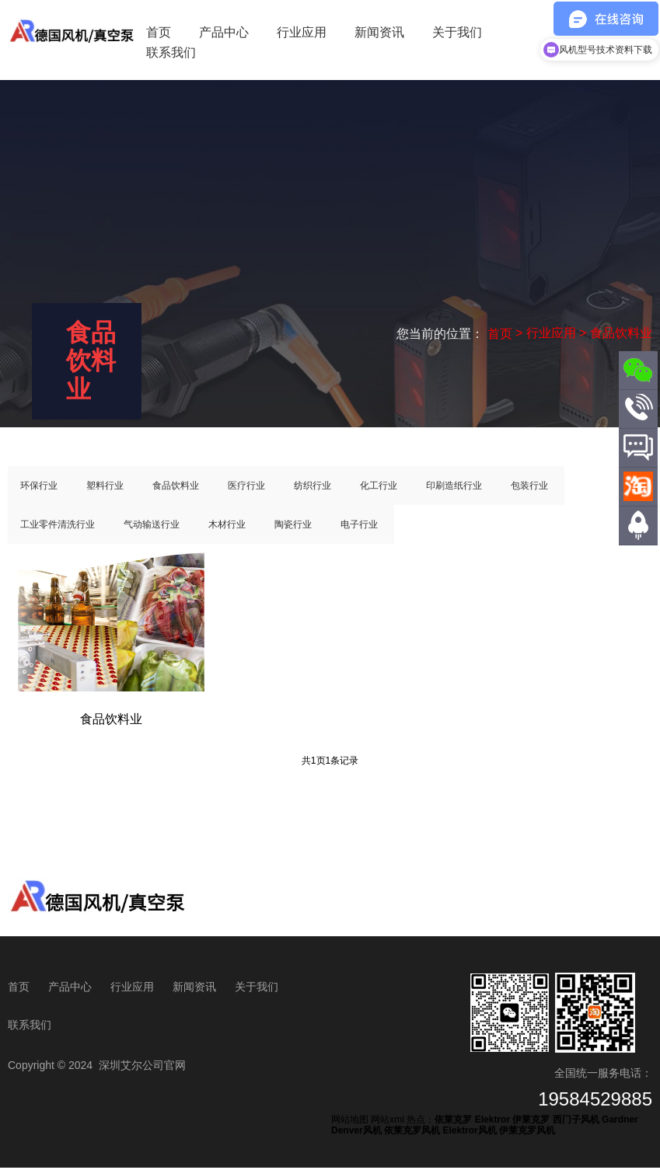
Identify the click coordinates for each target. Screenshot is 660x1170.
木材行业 (227, 526)
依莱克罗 (453, 1122)
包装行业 (529, 487)
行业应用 (302, 32)
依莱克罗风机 (412, 1133)
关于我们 (457, 32)
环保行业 (39, 487)
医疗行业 (246, 487)
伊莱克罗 (531, 1122)
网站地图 (349, 1122)
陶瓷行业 (293, 526)
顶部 (638, 553)
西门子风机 (576, 1122)
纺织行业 (312, 487)
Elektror (492, 1122)
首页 (158, 32)
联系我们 (171, 52)
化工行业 (378, 487)
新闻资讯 (379, 32)
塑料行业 (105, 487)
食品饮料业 (175, 487)
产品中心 (224, 32)
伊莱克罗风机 (527, 1133)
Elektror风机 (469, 1133)
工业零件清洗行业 (57, 526)
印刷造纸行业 (454, 487)
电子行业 (359, 526)
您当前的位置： (441, 333)
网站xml (387, 1122)
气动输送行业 (152, 526)
